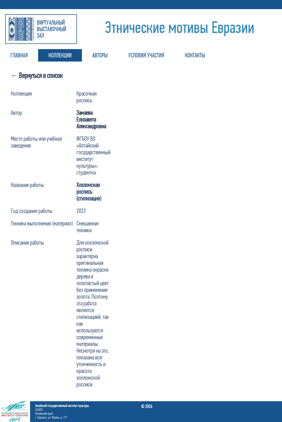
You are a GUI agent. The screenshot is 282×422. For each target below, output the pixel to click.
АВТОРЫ (100, 55)
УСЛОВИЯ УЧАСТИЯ (146, 55)
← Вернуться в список (36, 75)
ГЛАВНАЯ (19, 55)
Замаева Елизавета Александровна (91, 119)
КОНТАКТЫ (195, 55)
